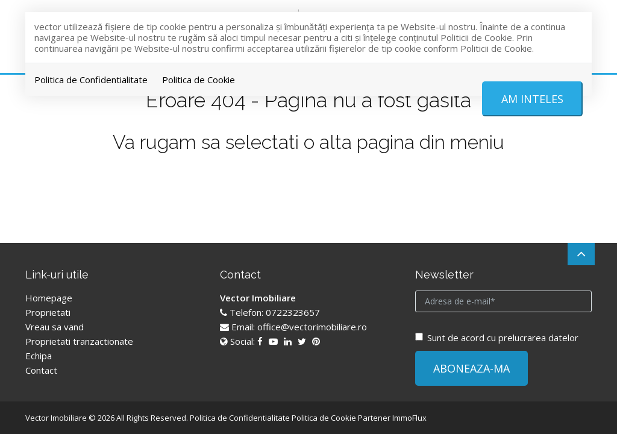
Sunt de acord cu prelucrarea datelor (496, 338)
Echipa (38, 356)
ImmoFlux (409, 417)
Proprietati (47, 312)
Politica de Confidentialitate (91, 80)
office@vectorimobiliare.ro (312, 327)
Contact (41, 370)
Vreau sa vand (54, 327)
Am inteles (532, 99)
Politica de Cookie (198, 80)
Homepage (48, 298)
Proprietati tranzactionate (79, 341)
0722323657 (293, 312)
